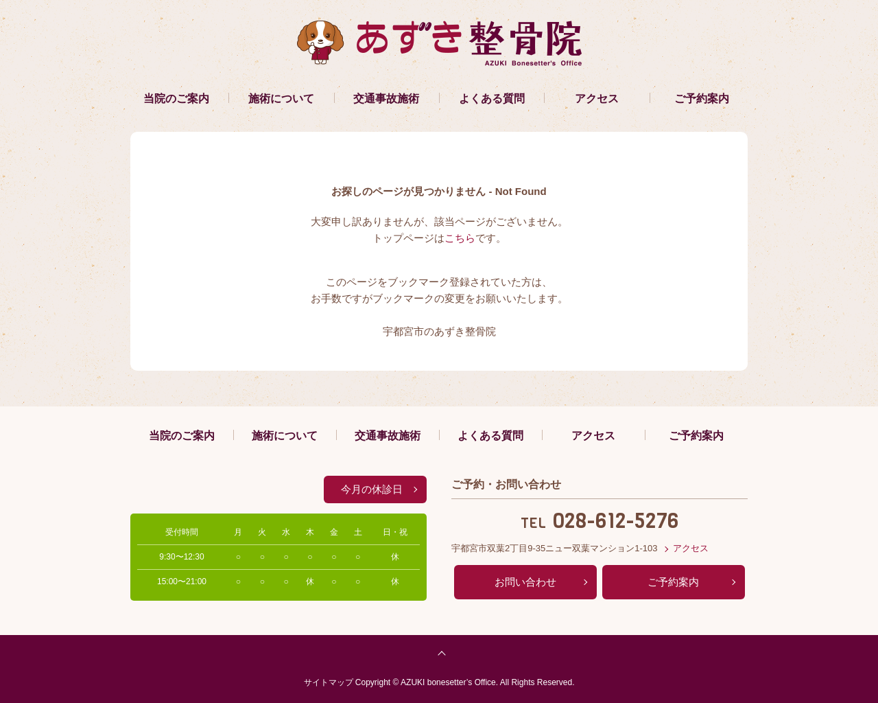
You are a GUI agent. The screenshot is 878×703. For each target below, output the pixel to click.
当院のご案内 (176, 98)
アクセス (597, 98)
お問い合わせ (525, 582)
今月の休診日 (372, 489)
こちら (459, 238)
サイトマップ (328, 682)
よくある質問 (492, 98)
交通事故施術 (386, 98)
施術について (281, 98)
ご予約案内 (701, 98)
